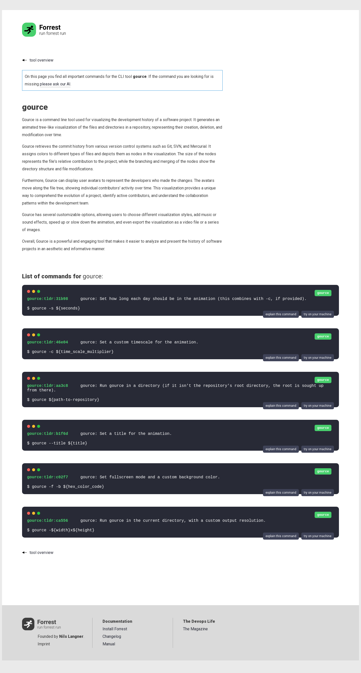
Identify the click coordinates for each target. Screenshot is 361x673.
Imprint (44, 644)
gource (323, 293)
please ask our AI (55, 84)
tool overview (41, 60)
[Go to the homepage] (53, 35)
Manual (109, 644)
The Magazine (195, 629)
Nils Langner (71, 636)
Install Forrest (115, 629)
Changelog (112, 636)
